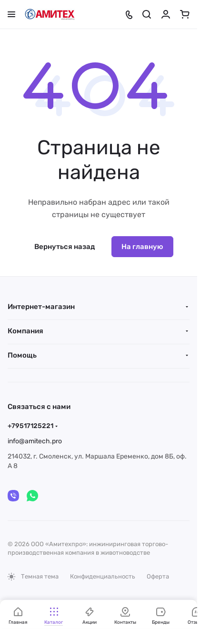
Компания (25, 331)
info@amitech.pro (35, 441)
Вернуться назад (64, 246)
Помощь (22, 355)
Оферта (158, 576)
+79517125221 (30, 426)
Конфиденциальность (102, 576)
